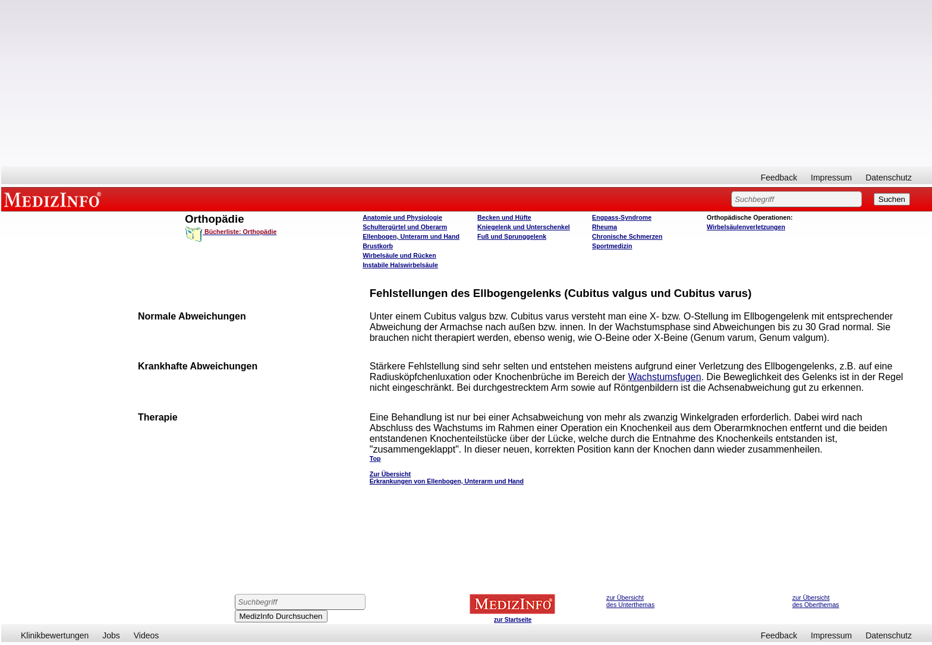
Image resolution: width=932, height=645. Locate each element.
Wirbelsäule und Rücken (399, 255)
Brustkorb (378, 245)
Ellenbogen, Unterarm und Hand (411, 236)
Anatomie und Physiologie (402, 217)
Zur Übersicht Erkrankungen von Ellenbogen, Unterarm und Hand (447, 477)
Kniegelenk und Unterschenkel (523, 226)
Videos (146, 635)
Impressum (831, 177)
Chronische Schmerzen (627, 236)
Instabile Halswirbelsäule (400, 264)
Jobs (111, 635)
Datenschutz (888, 177)
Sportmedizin (612, 245)
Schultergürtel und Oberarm (405, 226)
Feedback (779, 177)
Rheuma (604, 226)
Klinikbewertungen (55, 635)
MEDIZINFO (54, 199)
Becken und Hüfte (504, 217)
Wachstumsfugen (664, 377)
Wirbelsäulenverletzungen (746, 226)
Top (375, 458)
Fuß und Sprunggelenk (511, 236)
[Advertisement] (466, 83)
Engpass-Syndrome (621, 217)
